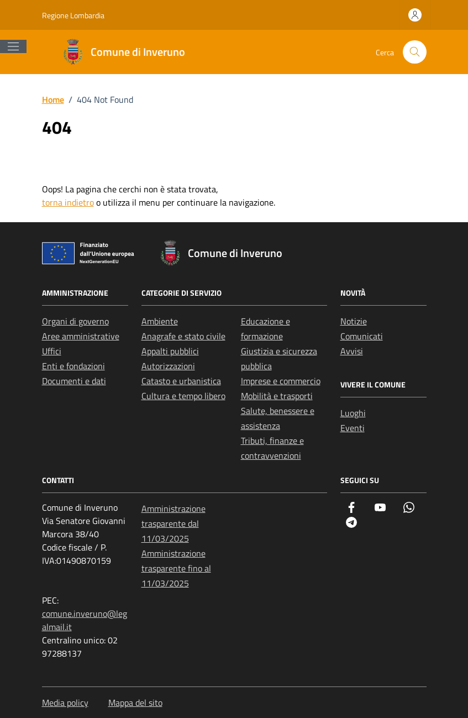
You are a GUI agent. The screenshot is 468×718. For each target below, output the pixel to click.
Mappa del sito (135, 702)
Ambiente (159, 321)
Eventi (352, 427)
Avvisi (351, 351)
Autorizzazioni (168, 366)
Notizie (353, 321)
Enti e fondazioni (73, 366)
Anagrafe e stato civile (183, 336)
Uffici (51, 351)
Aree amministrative (80, 336)
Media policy (65, 702)
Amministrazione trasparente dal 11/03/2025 (173, 523)
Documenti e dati (74, 380)
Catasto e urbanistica (181, 380)
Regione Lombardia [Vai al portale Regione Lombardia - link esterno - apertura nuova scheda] (73, 15)
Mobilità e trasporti (277, 395)
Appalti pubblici (170, 351)
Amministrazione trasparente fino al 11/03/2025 (176, 568)
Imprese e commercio (280, 380)
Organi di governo (75, 321)
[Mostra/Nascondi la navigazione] (13, 46)
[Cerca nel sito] (415, 52)
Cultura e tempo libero (183, 395)
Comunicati (361, 336)
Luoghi (353, 413)
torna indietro (68, 202)
